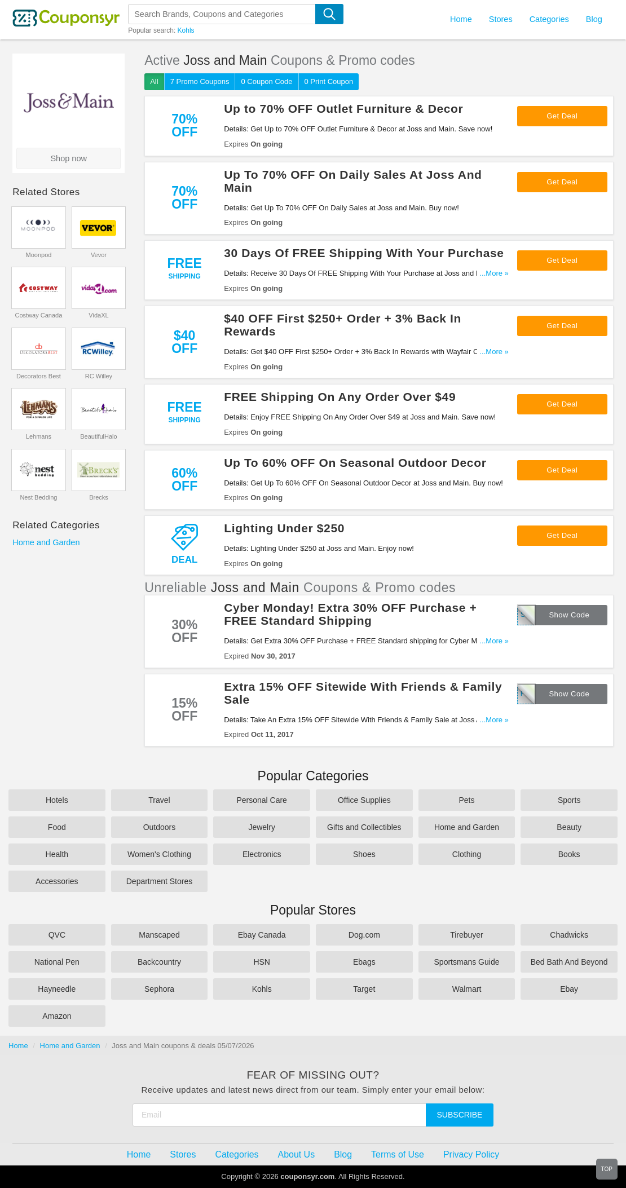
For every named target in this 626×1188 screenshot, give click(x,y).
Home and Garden (46, 542)
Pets (466, 800)
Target (364, 988)
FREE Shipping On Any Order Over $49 (340, 396)
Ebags (364, 961)
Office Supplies (364, 800)
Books (569, 854)
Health (57, 854)
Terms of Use (397, 1154)
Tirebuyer (466, 934)
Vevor (99, 254)
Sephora (159, 988)
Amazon (56, 1016)
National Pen (57, 961)
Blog (594, 19)
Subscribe (460, 1114)
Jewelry (261, 827)
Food (57, 827)
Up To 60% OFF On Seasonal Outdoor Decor (355, 462)
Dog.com (364, 934)
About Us (296, 1154)
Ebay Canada (262, 934)
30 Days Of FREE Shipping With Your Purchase (364, 252)
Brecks (98, 497)
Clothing (466, 854)
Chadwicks (569, 934)
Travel (159, 800)
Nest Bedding (38, 497)
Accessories (57, 881)
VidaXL (98, 315)
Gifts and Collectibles (364, 827)
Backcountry (159, 961)
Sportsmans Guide (467, 961)
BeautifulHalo (98, 436)
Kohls (186, 30)
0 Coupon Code (266, 81)
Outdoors (159, 827)
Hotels (57, 800)
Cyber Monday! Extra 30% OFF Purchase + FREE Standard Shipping (350, 614)
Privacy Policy (471, 1154)
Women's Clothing (159, 854)
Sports (569, 800)
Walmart (467, 988)
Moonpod (39, 254)
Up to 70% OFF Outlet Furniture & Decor (343, 108)
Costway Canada (39, 315)
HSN (261, 961)
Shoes (364, 854)
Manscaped (159, 934)
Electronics (262, 854)
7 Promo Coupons (200, 81)
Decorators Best (38, 376)
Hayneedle (57, 988)
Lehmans (38, 436)
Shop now (68, 158)
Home (18, 1045)
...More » (494, 273)
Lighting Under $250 (284, 528)
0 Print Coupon (329, 81)
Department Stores (159, 881)
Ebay (569, 988)
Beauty (569, 827)
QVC (57, 934)
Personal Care (261, 800)
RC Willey (98, 376)
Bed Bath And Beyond (569, 961)
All (154, 81)
